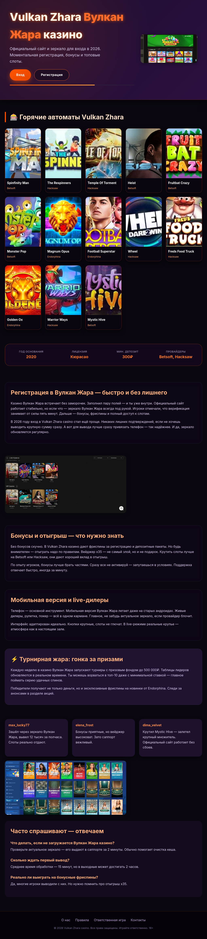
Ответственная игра (110, 920)
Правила (82, 920)
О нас (65, 920)
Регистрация (52, 75)
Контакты (138, 920)
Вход (20, 75)
